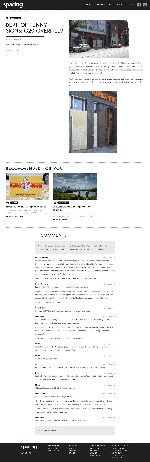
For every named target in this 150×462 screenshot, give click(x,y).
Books (112, 4)
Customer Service (120, 446)
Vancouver (53, 450)
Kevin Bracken (41, 284)
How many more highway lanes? (27, 206)
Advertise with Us (120, 450)
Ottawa (93, 450)
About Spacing (118, 448)
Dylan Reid (15, 39)
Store (131, 4)
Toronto (52, 448)
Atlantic (94, 453)
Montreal (95, 448)
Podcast (121, 4)
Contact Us (116, 458)
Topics (88, 5)
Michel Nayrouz (16, 217)
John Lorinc (61, 220)
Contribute (117, 453)
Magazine (101, 4)
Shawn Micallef (41, 257)
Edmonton (95, 455)
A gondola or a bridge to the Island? (71, 208)
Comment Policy (97, 249)
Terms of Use (117, 455)
